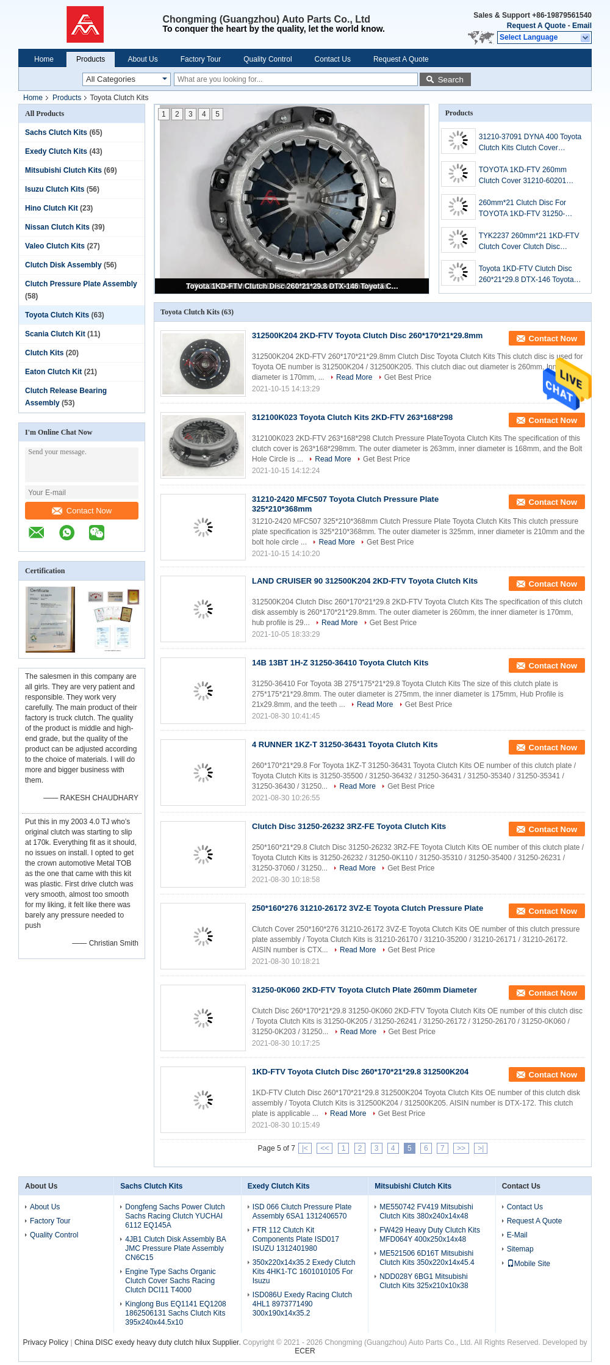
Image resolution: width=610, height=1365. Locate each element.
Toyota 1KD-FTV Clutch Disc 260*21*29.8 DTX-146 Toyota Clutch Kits (293, 286)
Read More (354, 377)
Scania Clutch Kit (55, 334)
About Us (142, 59)
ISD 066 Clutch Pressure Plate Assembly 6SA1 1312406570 (302, 1211)
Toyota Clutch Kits (57, 315)
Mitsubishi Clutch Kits (63, 170)
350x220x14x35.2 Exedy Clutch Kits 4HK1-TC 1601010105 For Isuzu (304, 1271)
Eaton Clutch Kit (53, 372)
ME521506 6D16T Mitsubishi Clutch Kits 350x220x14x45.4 (426, 1258)
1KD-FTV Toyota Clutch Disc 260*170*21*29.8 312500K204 (360, 1071)
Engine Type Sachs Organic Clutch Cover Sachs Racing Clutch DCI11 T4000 (170, 1280)
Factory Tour (201, 59)
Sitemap (520, 1249)
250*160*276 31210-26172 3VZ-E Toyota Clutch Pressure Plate (367, 908)
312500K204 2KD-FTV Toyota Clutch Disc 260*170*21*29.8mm (367, 335)
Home (44, 59)
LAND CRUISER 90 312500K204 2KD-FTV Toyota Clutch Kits (365, 580)
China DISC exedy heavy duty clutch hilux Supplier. (158, 1342)
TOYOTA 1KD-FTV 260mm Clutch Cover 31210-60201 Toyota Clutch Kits (523, 175)
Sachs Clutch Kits (56, 132)
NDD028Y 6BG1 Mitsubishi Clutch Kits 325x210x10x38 (423, 1281)
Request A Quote (536, 25)
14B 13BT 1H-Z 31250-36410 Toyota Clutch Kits (340, 662)
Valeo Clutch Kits (55, 246)
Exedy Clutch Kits (56, 151)
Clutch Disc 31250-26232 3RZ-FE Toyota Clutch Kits (349, 826)
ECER (305, 1351)
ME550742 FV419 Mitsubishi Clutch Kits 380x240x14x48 (426, 1211)
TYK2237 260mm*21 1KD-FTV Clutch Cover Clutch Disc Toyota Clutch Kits (529, 241)
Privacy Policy (45, 1342)
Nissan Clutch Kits (57, 227)
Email (582, 25)
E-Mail (517, 1235)
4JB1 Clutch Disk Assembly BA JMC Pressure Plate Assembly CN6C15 (175, 1248)
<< (324, 1148)
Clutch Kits (44, 353)
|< (305, 1148)
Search (451, 79)
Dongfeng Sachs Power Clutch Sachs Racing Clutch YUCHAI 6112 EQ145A (174, 1216)
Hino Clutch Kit (51, 208)
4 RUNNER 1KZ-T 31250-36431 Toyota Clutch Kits (345, 744)
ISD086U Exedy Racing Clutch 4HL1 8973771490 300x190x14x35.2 (302, 1304)
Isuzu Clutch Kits (54, 189)
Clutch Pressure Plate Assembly (81, 284)
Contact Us (333, 59)
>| (481, 1148)
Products (90, 59)
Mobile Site (528, 1263)
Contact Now (82, 510)
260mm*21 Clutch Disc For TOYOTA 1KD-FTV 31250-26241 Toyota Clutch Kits (522, 208)
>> (461, 1148)
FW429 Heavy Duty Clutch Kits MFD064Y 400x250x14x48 (429, 1235)
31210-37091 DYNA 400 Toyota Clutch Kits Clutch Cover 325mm (530, 142)
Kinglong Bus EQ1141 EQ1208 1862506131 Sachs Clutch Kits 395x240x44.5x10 (175, 1313)
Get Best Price (407, 377)
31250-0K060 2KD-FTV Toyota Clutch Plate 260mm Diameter (364, 989)
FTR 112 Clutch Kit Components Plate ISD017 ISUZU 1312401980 (296, 1239)
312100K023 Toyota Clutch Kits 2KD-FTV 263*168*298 (352, 417)
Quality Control (267, 59)
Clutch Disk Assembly (63, 265)
